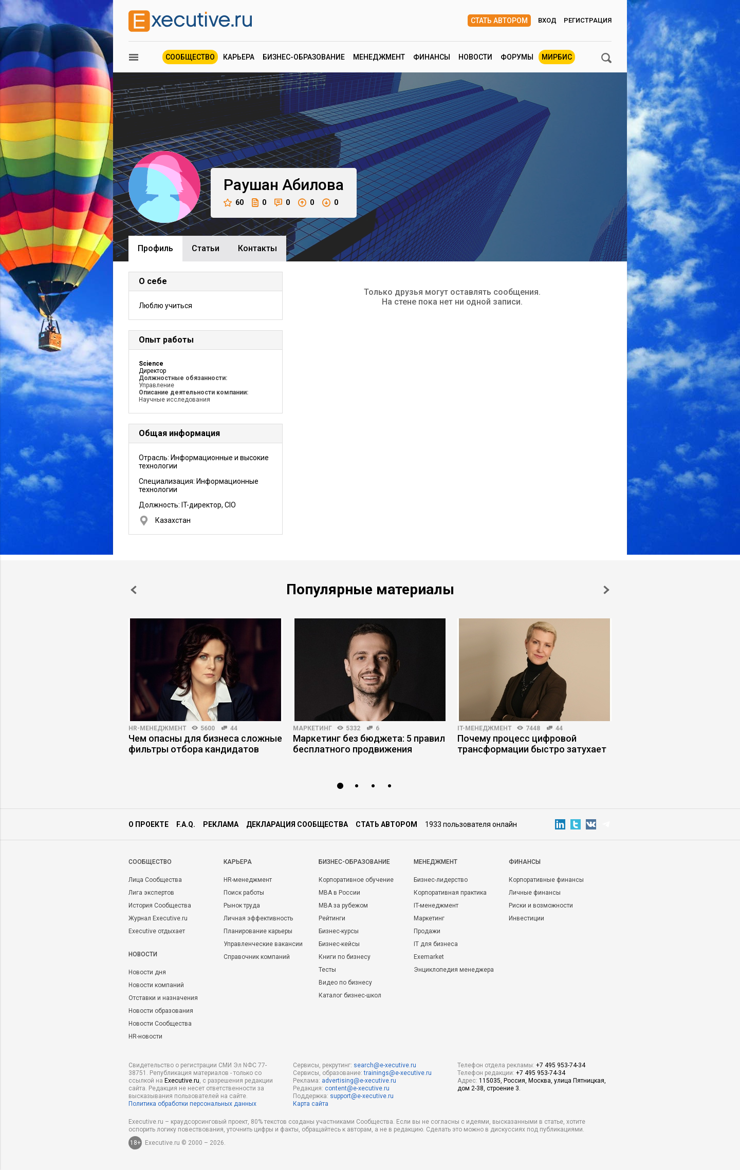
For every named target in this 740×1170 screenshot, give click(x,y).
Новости (475, 57)
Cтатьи (205, 248)
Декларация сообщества (297, 824)
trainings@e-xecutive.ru (398, 1073)
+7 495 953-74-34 (560, 1065)
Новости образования (160, 1010)
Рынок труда (242, 905)
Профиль (155, 248)
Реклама (220, 824)
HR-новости (145, 1036)
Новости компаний (156, 985)
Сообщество (190, 57)
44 (233, 728)
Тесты (327, 969)
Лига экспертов (151, 892)
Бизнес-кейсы (339, 944)
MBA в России (339, 892)
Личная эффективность (258, 918)
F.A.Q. (185, 824)
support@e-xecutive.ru (362, 1096)
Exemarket (429, 956)
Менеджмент (379, 57)
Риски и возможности (541, 905)
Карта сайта (310, 1103)
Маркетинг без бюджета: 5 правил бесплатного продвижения (369, 743)
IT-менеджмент (484, 728)
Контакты (257, 248)
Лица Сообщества (155, 879)
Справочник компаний (257, 956)
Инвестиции (526, 918)
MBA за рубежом (343, 905)
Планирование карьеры (258, 931)
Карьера (238, 57)
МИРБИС (557, 57)
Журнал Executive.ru (158, 918)
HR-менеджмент (157, 728)
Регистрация (588, 20)
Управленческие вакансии (263, 944)
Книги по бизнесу (345, 956)
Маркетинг (312, 728)
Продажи (427, 931)
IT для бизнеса (436, 944)
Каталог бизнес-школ (350, 995)
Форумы (517, 57)
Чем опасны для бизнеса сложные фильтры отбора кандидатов (205, 743)
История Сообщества (159, 905)
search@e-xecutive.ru (385, 1065)
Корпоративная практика (450, 892)
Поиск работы (244, 892)
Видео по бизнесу (345, 982)
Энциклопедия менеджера (454, 969)
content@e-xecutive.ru (357, 1088)
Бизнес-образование (304, 57)
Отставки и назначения (163, 998)
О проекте (148, 824)
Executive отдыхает (156, 931)
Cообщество (150, 861)
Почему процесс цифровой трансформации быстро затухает (531, 743)
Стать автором (499, 20)
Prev (133, 590)
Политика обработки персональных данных (192, 1103)
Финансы (431, 57)
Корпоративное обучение (356, 879)
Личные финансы (535, 892)
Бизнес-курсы (339, 931)
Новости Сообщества (160, 1023)
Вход (547, 20)
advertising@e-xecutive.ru (359, 1080)
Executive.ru (181, 1080)
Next (606, 590)
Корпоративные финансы (546, 879)
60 (234, 202)
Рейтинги (332, 918)
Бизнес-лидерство (441, 879)
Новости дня (147, 972)
